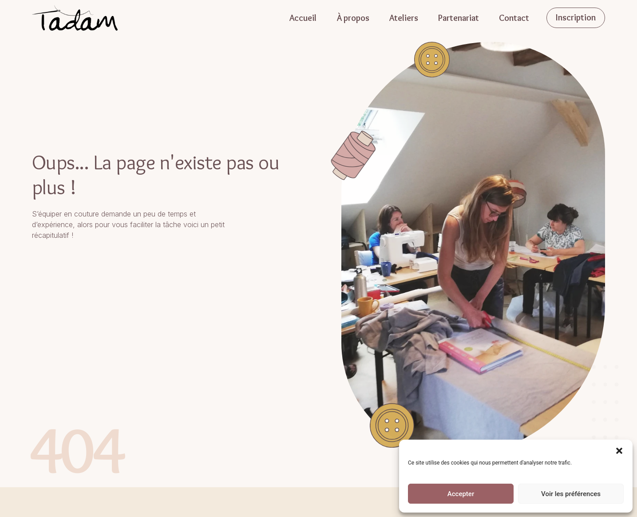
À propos (352, 17)
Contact (514, 17)
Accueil (303, 17)
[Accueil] (75, 17)
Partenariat (458, 17)
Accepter (460, 494)
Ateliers (403, 17)
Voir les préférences (571, 494)
